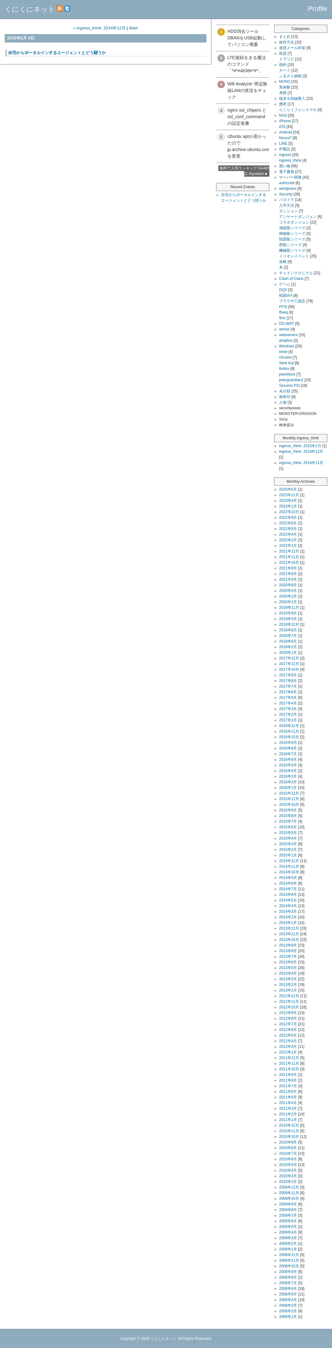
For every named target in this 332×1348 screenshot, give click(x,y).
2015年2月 (288, 849)
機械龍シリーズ (292, 250)
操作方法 (286, 42)
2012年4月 (288, 1041)
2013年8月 (288, 951)
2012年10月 (289, 1007)
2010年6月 (288, 1159)
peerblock (287, 374)
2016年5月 (288, 765)
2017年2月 (288, 714)
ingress (285, 155)
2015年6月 (288, 827)
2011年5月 (288, 1097)
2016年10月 (289, 737)
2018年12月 (289, 624)
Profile (317, 9)
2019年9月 (288, 613)
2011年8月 (288, 1080)
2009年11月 (289, 1193)
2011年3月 (288, 1108)
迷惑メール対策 (292, 48)
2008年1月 (288, 1317)
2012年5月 (288, 1035)
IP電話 (284, 149)
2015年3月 (288, 844)
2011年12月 (289, 1058)
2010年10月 (289, 1136)
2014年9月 (288, 878)
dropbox (286, 340)
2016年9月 (288, 742)
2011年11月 (289, 1063)
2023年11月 (289, 495)
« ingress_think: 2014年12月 (99, 28)
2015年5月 (288, 833)
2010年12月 (289, 1125)
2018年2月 (288, 647)
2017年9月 (288, 675)
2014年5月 (288, 900)
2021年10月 (289, 562)
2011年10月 (289, 1069)
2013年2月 (288, 984)
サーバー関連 (290, 177)
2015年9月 (288, 810)
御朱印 (284, 397)
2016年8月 (288, 748)
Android (285, 132)
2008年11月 (289, 1260)
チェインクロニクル (296, 273)
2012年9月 (288, 1013)
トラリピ (286, 59)
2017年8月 (288, 681)
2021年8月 (288, 574)
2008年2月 (288, 1311)
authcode (286, 183)
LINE (283, 143)
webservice (288, 335)
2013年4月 (288, 973)
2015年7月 (288, 821)
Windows (286, 346)
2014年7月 (288, 889)
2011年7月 (288, 1086)
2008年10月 (289, 1266)
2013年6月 (288, 962)
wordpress (287, 188)
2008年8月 (288, 1277)
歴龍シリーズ (290, 245)
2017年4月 (288, 703)
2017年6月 (288, 692)
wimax (284, 329)
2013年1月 (288, 990)
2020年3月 (288, 590)
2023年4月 (288, 500)
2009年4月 (288, 1232)
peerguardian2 (291, 380)
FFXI (283, 307)
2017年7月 (288, 686)
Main (133, 28)
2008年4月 (288, 1300)
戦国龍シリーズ (292, 239)
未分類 (284, 391)
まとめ (284, 36)
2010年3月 (288, 1176)
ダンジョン (288, 211)
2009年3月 (288, 1238)
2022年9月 (288, 517)
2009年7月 (288, 1215)
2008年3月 (288, 1305)
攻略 (283, 262)
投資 (283, 53)
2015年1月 (288, 855)
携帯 (283, 104)
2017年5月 (288, 697)
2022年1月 (288, 545)
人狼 (283, 402)
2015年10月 (289, 804)
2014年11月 (289, 866)
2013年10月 (289, 939)
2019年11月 (289, 607)
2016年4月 (288, 771)
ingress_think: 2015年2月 (300, 446)
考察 (283, 93)
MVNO (284, 81)
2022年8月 (288, 523)
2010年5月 (288, 1165)
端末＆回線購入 (292, 98)
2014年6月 (288, 894)
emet (283, 352)
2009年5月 (288, 1226)
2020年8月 (288, 585)
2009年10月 (289, 1198)
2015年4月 (288, 838)
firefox (284, 368)
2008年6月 (288, 1288)
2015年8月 (288, 816)
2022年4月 (288, 534)
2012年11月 (289, 1001)
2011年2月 (288, 1114)
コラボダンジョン (294, 222)
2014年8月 (288, 883)
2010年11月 (289, 1131)
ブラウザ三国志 (292, 301)
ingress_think (290, 160)
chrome (285, 357)
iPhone (285, 121)
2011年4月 (288, 1103)
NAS (283, 115)
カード (284, 70)
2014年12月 (289, 861)
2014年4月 (288, 906)
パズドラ (286, 200)
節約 (283, 65)
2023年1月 (288, 506)
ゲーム (284, 284)
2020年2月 (288, 596)
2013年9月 (288, 945)
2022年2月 (288, 540)
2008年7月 (288, 1283)
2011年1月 (288, 1120)
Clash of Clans (291, 278)
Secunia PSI (289, 385)
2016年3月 (288, 776)
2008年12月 (289, 1255)
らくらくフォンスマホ (298, 110)
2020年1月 (288, 602)
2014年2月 (288, 917)
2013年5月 (288, 968)
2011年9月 (288, 1075)
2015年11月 (289, 799)
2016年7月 (288, 754)
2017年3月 (288, 709)
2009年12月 (289, 1187)
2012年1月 (288, 1052)
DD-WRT (286, 323)
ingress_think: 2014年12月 (301, 451)
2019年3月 (288, 619)
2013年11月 (289, 934)
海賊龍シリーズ (292, 228)
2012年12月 (289, 996)
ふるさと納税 (290, 76)
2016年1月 (288, 787)
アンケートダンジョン (298, 217)
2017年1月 (288, 720)
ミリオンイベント (294, 256)
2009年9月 (288, 1204)
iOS (282, 126)
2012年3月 (288, 1046)
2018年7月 (288, 636)
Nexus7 (285, 138)
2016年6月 (288, 759)
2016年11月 (289, 731)
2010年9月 (288, 1142)
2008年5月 (288, 1294)
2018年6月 (288, 641)
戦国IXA (286, 295)
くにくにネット (30, 9)
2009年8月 (288, 1210)
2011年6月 (288, 1091)
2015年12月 (289, 793)
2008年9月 (288, 1272)
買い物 (284, 166)
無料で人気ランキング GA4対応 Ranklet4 (244, 171)
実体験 (284, 87)
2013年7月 (288, 956)
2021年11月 (289, 557)
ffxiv (282, 318)
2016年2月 (288, 782)
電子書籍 (286, 171)
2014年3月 (288, 911)
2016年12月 (289, 726)
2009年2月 (288, 1243)
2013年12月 (289, 928)
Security (286, 194)
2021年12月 (289, 551)
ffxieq (283, 312)
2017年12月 (289, 658)
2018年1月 (288, 652)
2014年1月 (288, 923)
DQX (283, 290)
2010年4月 (288, 1170)
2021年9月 (288, 568)
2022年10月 (289, 512)
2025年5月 (288, 489)
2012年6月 (288, 1029)
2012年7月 (288, 1024)
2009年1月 (288, 1249)
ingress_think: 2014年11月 (301, 463)
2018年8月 (288, 630)
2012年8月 (288, 1018)
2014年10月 (289, 872)
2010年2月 (288, 1181)
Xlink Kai (286, 363)
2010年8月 (288, 1148)
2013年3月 (288, 979)
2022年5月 (288, 529)
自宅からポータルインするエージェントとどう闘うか (57, 52)
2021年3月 (288, 579)
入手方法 (286, 205)
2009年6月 (288, 1221)
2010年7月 (288, 1153)
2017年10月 (289, 669)
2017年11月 (289, 664)
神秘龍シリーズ (292, 233)
